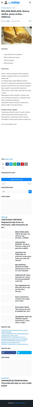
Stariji (29, 184)
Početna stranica (6, 8)
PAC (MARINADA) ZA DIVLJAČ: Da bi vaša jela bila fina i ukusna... (22, 288)
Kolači (13, 8)
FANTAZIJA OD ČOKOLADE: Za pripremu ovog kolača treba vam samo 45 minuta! (23, 256)
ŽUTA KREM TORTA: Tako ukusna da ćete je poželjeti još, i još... (23, 309)
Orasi (11, 159)
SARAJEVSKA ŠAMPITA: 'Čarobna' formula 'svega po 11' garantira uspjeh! (22, 245)
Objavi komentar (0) (16, 179)
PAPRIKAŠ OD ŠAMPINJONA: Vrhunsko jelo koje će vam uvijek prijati (16, 383)
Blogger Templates (20, 403)
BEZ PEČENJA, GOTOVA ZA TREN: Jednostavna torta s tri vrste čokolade (22, 268)
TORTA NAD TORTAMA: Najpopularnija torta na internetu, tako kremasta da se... (14, 223)
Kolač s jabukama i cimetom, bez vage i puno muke (22, 299)
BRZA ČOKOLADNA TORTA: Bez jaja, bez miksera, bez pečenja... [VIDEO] (22, 235)
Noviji (3, 184)
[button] (2, 2)
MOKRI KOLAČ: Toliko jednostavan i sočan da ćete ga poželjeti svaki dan (22, 278)
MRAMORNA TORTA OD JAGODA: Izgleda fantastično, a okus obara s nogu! (23, 319)
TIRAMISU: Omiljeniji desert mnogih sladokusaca (14, 344)
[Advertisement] (16, 142)
